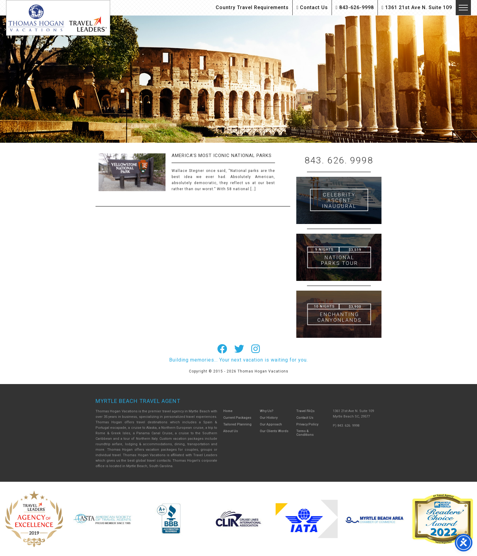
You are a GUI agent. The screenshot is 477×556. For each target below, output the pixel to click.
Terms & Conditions (305, 433)
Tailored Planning (237, 424)
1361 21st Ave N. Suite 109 (416, 7)
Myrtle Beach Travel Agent (138, 401)
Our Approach (271, 424)
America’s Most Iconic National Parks (222, 155)
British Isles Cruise (338, 200)
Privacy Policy (307, 424)
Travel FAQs (305, 411)
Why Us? (266, 411)
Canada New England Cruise (338, 314)
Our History (268, 418)
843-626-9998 (355, 7)
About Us (230, 431)
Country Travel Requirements (252, 7)
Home (227, 411)
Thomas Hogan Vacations (58, 17)
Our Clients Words (274, 431)
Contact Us (312, 7)
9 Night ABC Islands (338, 257)
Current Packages (237, 418)
